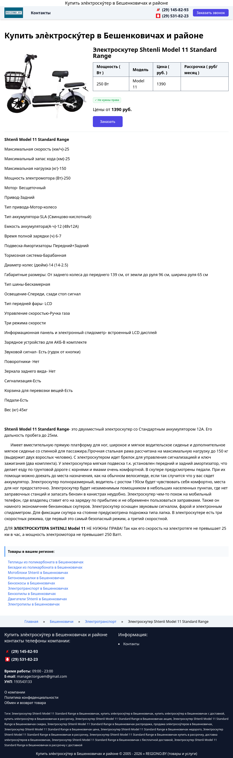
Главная (31, 621)
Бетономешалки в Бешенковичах (36, 577)
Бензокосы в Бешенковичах (31, 583)
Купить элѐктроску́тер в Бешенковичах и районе (116, 3)
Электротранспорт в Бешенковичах (38, 588)
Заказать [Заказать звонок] (107, 121)
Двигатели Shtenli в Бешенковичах (37, 598)
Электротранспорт (100, 621)
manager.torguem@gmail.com (42, 676)
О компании (14, 692)
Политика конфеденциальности (31, 697)
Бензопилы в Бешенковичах (32, 593)
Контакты (41, 12)
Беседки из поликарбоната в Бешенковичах (45, 567)
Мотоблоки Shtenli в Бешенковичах (38, 572)
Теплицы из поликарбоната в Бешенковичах (45, 562)
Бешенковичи (62, 621)
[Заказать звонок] (211, 12)
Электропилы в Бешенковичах (34, 604)
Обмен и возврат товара (25, 702)
